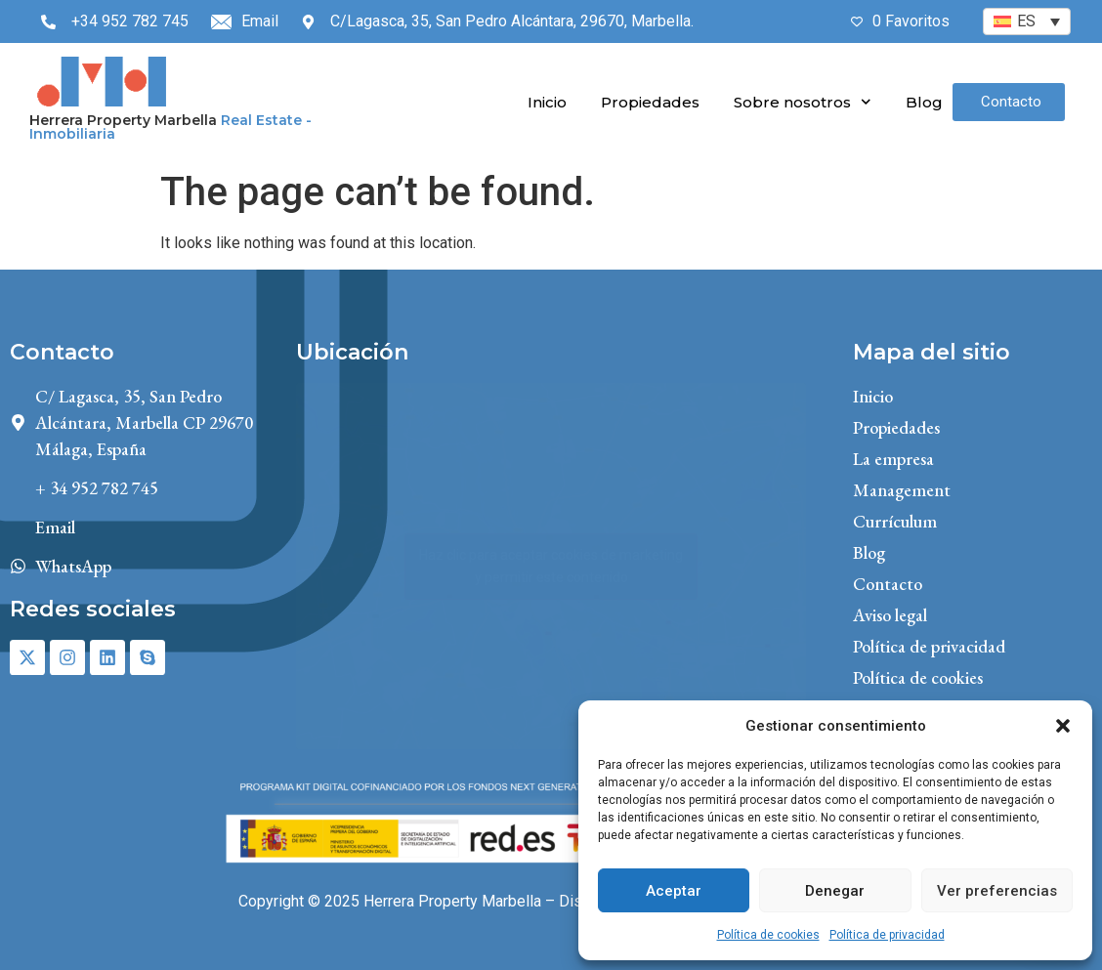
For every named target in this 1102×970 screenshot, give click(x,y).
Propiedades (650, 102)
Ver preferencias (997, 891)
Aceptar (673, 891)
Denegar (835, 891)
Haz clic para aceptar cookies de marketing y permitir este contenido (551, 566)
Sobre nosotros (802, 102)
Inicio (547, 102)
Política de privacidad (887, 935)
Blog (924, 102)
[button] (1063, 726)
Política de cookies (768, 935)
